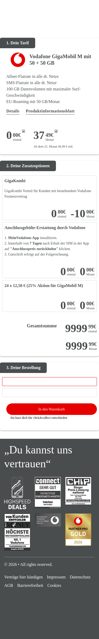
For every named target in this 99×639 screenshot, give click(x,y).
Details (12, 111)
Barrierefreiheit (30, 585)
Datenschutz (80, 577)
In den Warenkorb (51, 409)
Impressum (56, 577)
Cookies (54, 585)
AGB (8, 585)
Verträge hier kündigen (23, 577)
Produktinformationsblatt (50, 111)
